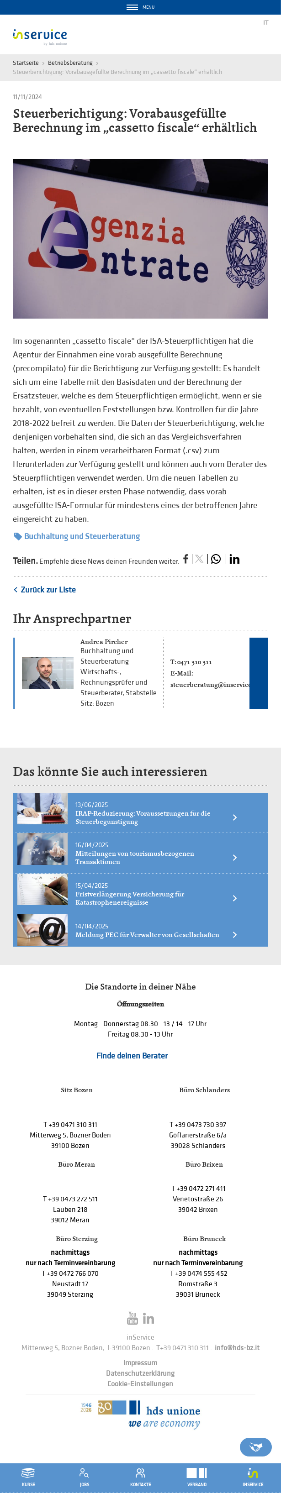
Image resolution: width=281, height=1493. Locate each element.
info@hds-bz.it (237, 1348)
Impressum (140, 1363)
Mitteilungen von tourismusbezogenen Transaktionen (156, 857)
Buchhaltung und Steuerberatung (77, 536)
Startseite (26, 63)
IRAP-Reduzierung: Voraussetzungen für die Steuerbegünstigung (156, 817)
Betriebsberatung (70, 63)
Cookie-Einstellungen (140, 1384)
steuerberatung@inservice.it (214, 684)
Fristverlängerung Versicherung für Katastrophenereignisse (156, 898)
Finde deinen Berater (132, 1056)
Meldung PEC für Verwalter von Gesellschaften (156, 935)
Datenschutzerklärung (140, 1373)
